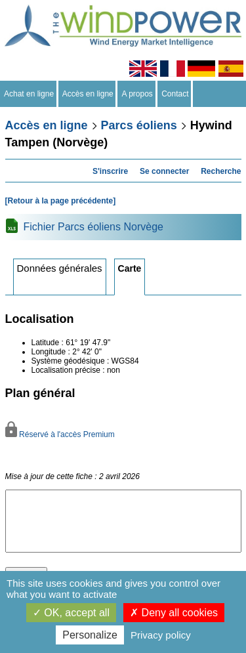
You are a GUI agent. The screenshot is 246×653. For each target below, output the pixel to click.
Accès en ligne (88, 93)
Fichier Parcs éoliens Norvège (93, 226)
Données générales (59, 268)
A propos (137, 93)
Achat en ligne (29, 93)
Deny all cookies (174, 612)
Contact (175, 93)
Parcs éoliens (139, 125)
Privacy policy (161, 635)
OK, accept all (71, 612)
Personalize (89, 635)
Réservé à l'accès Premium (60, 434)
